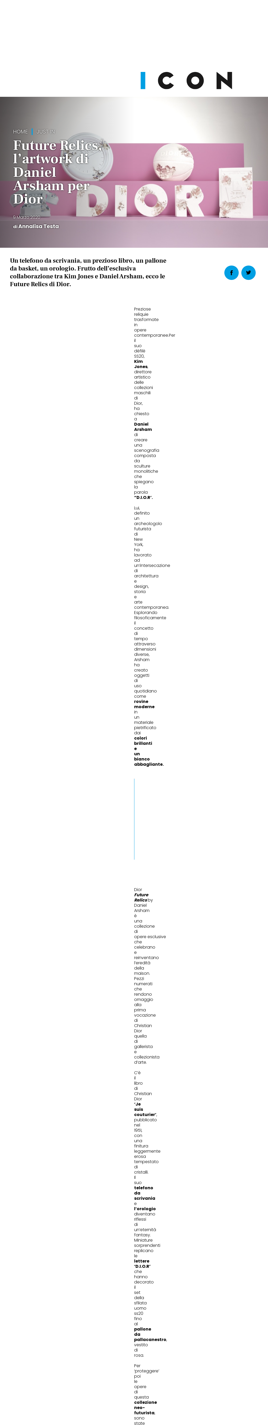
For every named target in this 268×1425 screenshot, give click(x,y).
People (108, 1026)
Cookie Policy (119, 1384)
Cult (190, 1026)
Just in (46, 131)
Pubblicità (187, 1384)
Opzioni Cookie (155, 1384)
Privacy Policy (84, 1384)
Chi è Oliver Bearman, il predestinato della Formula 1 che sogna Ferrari (49, 1050)
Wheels (23, 1026)
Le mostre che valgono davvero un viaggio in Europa (212, 1050)
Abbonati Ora (199, 1268)
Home (20, 131)
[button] (159, 489)
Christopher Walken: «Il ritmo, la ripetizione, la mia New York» (129, 1050)
